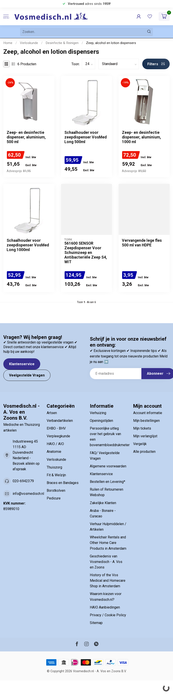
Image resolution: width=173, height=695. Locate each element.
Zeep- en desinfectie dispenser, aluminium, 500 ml (26, 137)
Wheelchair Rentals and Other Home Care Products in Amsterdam (108, 542)
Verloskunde (29, 43)
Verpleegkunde (58, 436)
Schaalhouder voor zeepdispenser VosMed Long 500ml (85, 137)
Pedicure (54, 498)
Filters (156, 64)
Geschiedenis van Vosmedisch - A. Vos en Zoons (106, 561)
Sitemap (96, 623)
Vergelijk (140, 444)
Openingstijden (101, 421)
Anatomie (54, 451)
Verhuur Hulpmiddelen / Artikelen (108, 527)
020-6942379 (23, 481)
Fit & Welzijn (56, 475)
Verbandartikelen (60, 421)
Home (7, 43)
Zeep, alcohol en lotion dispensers (111, 43)
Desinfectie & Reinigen (62, 43)
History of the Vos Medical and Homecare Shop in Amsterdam (107, 580)
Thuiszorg (54, 467)
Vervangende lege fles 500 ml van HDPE (142, 242)
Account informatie (147, 413)
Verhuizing (98, 413)
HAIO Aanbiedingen (105, 607)
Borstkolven (56, 490)
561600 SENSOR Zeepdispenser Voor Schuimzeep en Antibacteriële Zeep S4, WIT (85, 252)
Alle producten (144, 451)
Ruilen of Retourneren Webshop (106, 492)
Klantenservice (22, 364)
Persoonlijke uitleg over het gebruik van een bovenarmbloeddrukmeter (108, 436)
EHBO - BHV (56, 428)
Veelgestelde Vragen (27, 375)
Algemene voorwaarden (108, 466)
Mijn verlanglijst (145, 436)
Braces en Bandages (63, 483)
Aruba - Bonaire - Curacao (103, 513)
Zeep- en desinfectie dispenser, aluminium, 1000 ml (141, 137)
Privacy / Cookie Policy (108, 615)
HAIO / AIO (55, 444)
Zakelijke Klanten (103, 503)
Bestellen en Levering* (107, 482)
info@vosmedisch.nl (28, 493)
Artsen (52, 413)
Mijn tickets (142, 428)
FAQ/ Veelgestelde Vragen (105, 456)
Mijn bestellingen (146, 421)
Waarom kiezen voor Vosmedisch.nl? (105, 596)
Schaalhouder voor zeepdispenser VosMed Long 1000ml (28, 245)
